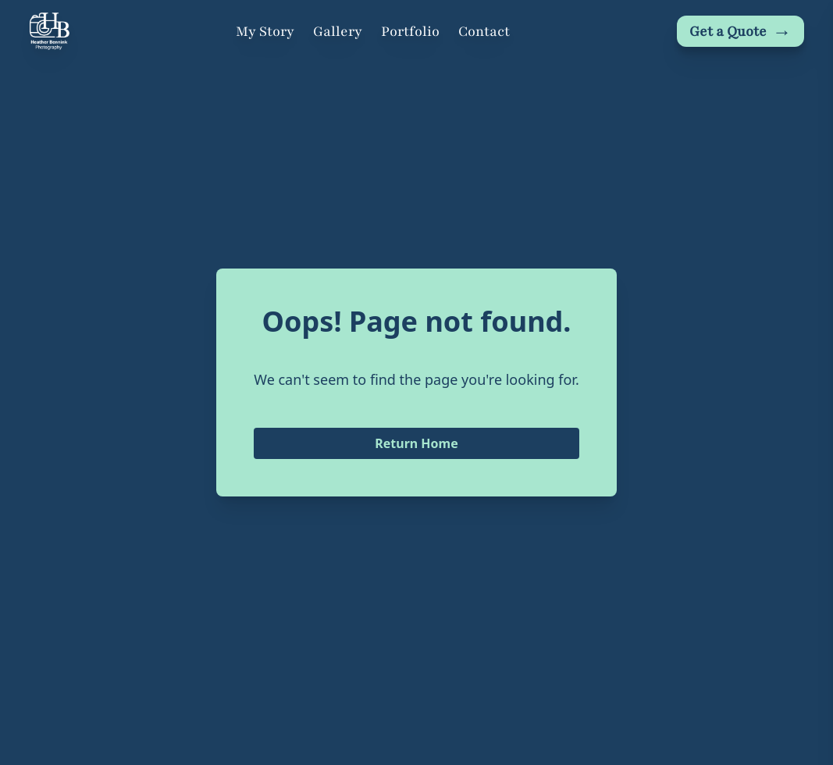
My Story (265, 31)
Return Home (416, 443)
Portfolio (410, 31)
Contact (484, 31)
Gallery (337, 31)
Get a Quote (740, 31)
